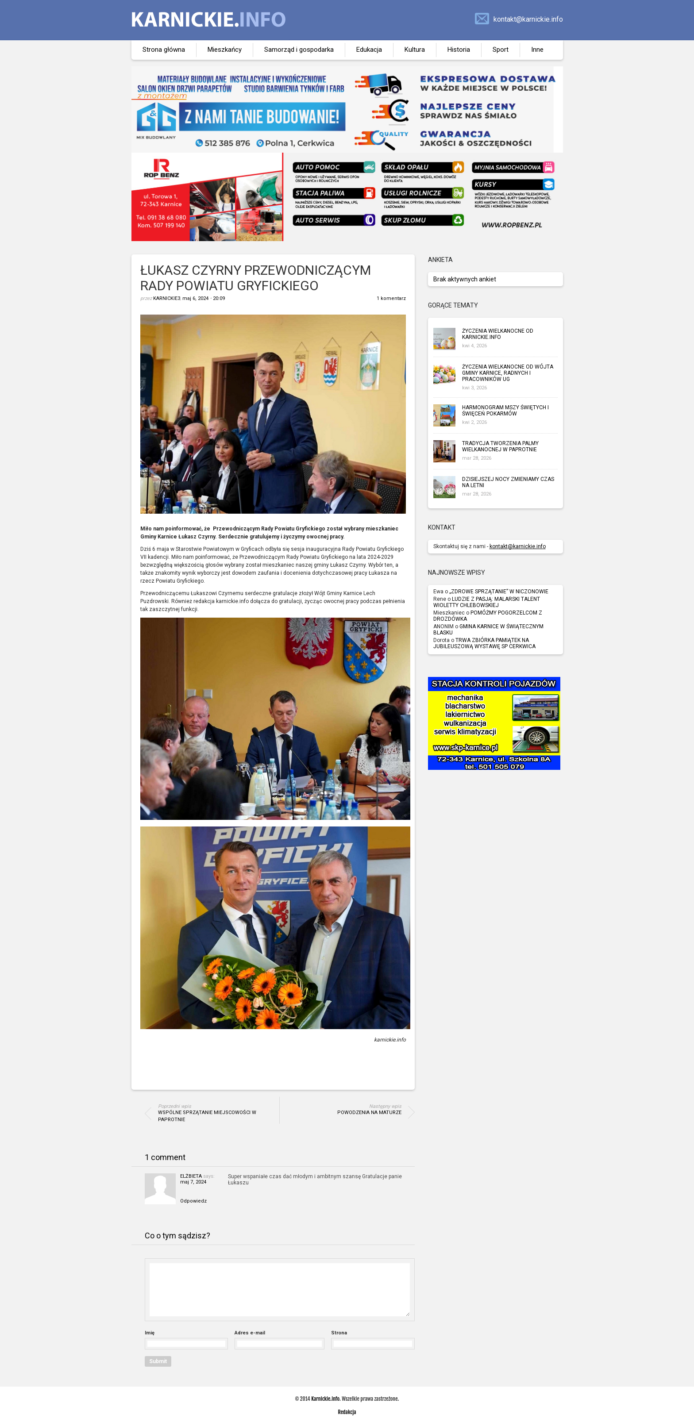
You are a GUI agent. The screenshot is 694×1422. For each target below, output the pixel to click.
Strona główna (164, 50)
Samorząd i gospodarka (299, 50)
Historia (458, 50)
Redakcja (347, 1412)
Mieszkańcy (225, 50)
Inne (537, 50)
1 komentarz (391, 298)
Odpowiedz (193, 1201)
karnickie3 (166, 298)
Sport (501, 50)
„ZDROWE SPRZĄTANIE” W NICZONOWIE (498, 591)
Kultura (415, 50)
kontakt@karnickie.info (528, 19)
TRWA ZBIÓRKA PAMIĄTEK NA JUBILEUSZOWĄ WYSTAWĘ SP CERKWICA (484, 643)
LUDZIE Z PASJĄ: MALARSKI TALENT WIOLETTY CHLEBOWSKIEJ (486, 602)
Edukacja (369, 50)
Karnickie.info (325, 1398)
